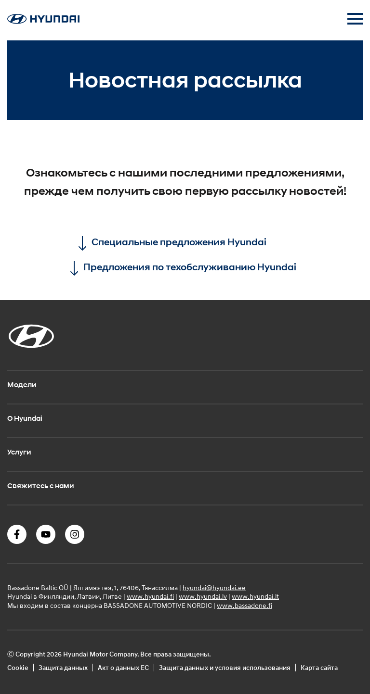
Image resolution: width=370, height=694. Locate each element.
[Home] (43, 21)
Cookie (17, 667)
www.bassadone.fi (244, 605)
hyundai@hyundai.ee (214, 587)
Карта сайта (319, 667)
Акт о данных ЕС (123, 667)
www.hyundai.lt (255, 596)
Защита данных (63, 667)
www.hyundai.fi (150, 596)
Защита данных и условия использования (225, 667)
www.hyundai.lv (203, 596)
